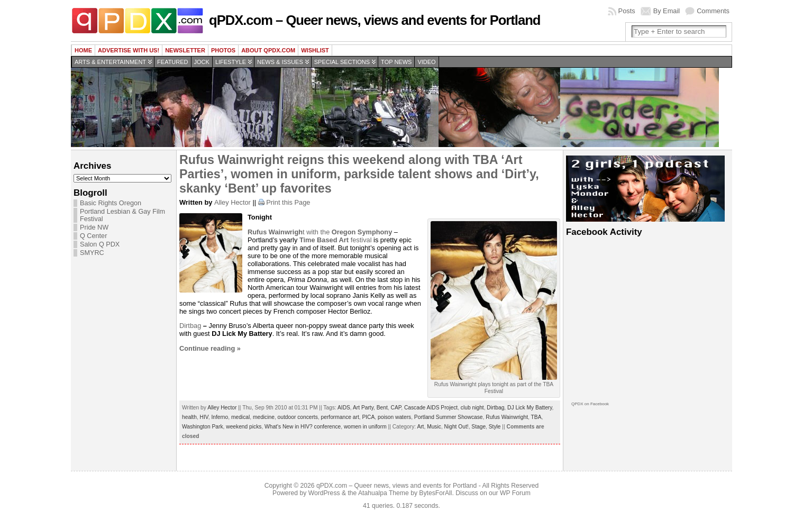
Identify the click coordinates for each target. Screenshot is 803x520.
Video (426, 62)
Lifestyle (230, 62)
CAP (395, 407)
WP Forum (515, 493)
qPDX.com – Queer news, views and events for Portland (374, 20)
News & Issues (280, 62)
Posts (626, 11)
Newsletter (185, 50)
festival (335, 240)
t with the (320, 232)
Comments (713, 11)
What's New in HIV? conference (302, 427)
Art (420, 427)
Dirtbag (191, 326)
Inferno (219, 417)
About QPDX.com (268, 50)
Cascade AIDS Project (431, 407)
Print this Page (288, 202)
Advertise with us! (128, 50)
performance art (340, 417)
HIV (204, 417)
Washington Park (202, 427)
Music (434, 427)
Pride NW (94, 227)
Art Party (363, 407)
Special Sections (342, 62)
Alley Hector (232, 202)
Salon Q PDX (100, 244)
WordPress (324, 493)
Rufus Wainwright (507, 417)
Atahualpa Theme (383, 493)
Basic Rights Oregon (110, 203)
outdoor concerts (298, 417)
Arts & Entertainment (110, 62)
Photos (223, 50)
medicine (264, 417)
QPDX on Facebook (590, 404)
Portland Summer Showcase (448, 417)
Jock (201, 62)
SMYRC (92, 253)
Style (495, 427)
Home (83, 50)
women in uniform (365, 427)
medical (240, 417)
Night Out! (456, 427)
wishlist (315, 50)
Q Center (93, 236)
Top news (396, 62)
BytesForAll (435, 493)
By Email (666, 11)
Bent (382, 407)
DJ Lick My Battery (529, 407)
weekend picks (243, 427)
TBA (536, 417)
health (189, 417)
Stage (478, 427)
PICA (368, 417)
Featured (172, 62)
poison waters (394, 417)
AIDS (343, 407)
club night (472, 407)
